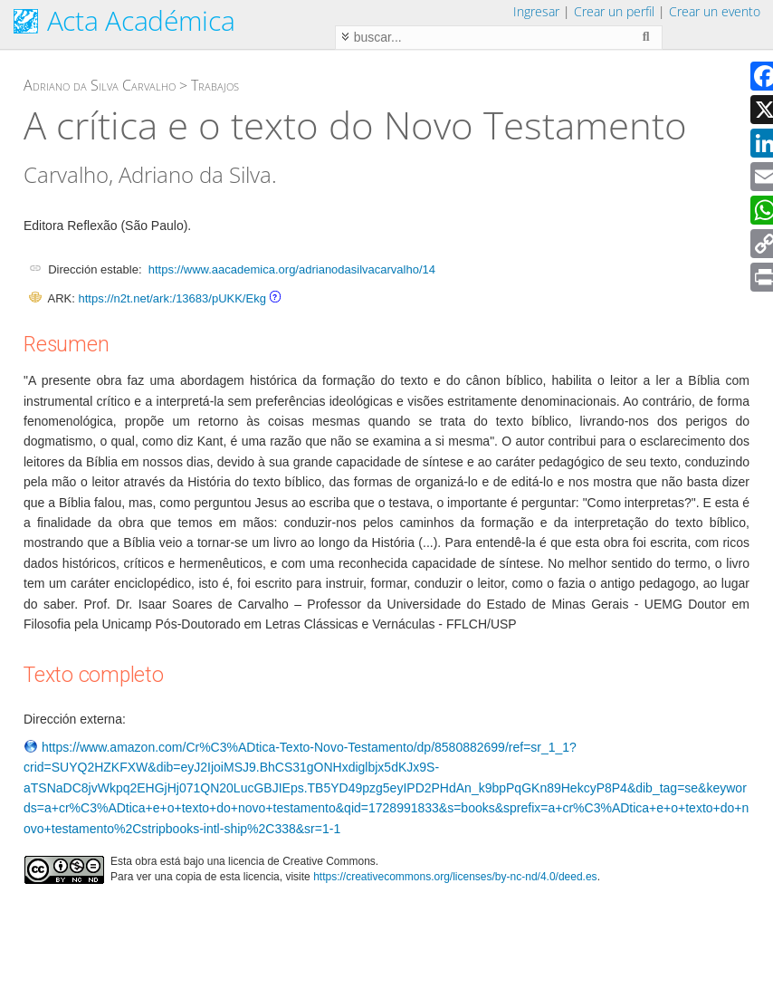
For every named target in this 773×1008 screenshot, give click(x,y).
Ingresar (536, 11)
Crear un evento (714, 11)
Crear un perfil (614, 11)
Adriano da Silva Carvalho (100, 85)
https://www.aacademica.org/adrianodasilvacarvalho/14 (291, 269)
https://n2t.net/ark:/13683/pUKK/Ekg (171, 298)
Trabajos (215, 85)
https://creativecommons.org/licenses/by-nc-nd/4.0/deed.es (455, 876)
